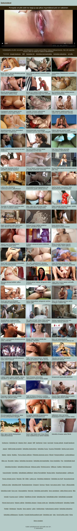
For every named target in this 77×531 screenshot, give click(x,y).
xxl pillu (70, 54)
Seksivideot (6, 3)
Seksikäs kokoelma (59, 54)
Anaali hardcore (15, 54)
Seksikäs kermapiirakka (44, 54)
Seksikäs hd (30, 54)
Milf (23, 54)
